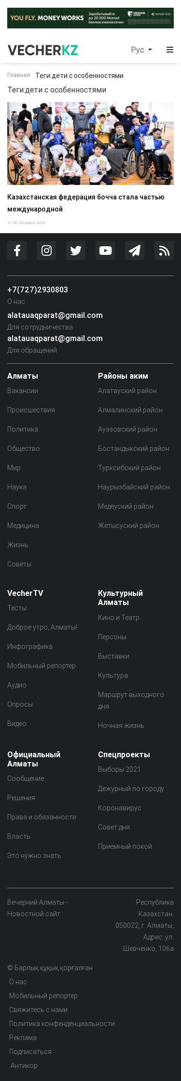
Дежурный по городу (131, 788)
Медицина (23, 525)
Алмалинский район (130, 410)
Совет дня (114, 827)
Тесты (17, 608)
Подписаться (30, 1051)
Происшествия (31, 410)
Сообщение (25, 778)
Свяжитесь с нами (38, 1009)
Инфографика (30, 646)
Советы (19, 564)
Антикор (23, 1065)
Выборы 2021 (119, 769)
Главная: (19, 75)
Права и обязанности (41, 817)
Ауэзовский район (127, 429)
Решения (21, 797)
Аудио (17, 685)
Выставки (113, 656)
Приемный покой (125, 846)
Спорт (17, 506)
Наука (17, 487)
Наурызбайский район (134, 487)
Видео (17, 723)
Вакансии (22, 390)
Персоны (112, 637)
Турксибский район (129, 467)
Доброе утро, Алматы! (42, 627)
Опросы (20, 704)
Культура (113, 675)
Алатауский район (127, 390)
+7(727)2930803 (37, 289)
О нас (16, 301)
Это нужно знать (34, 855)
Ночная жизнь (121, 725)
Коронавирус (119, 808)
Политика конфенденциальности (62, 1023)
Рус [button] (138, 49)
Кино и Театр (118, 617)
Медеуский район (125, 506)
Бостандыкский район (133, 448)
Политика (22, 429)
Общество (23, 448)
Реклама (23, 1037)
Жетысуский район (128, 525)
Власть (18, 836)
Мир (14, 467)
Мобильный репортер (41, 665)
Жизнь (17, 544)
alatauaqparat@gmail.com (55, 315)
